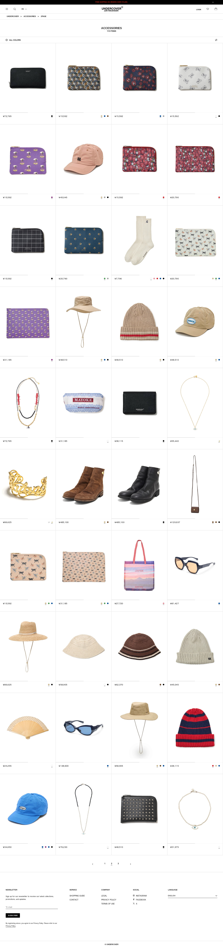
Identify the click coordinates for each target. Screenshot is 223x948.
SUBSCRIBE (13, 916)
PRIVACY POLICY (108, 900)
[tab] (14, 520)
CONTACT (74, 900)
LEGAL (104, 896)
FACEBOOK (141, 900)
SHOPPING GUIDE (77, 896)
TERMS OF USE (108, 904)
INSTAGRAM (141, 896)
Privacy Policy (11, 926)
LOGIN (198, 9)
